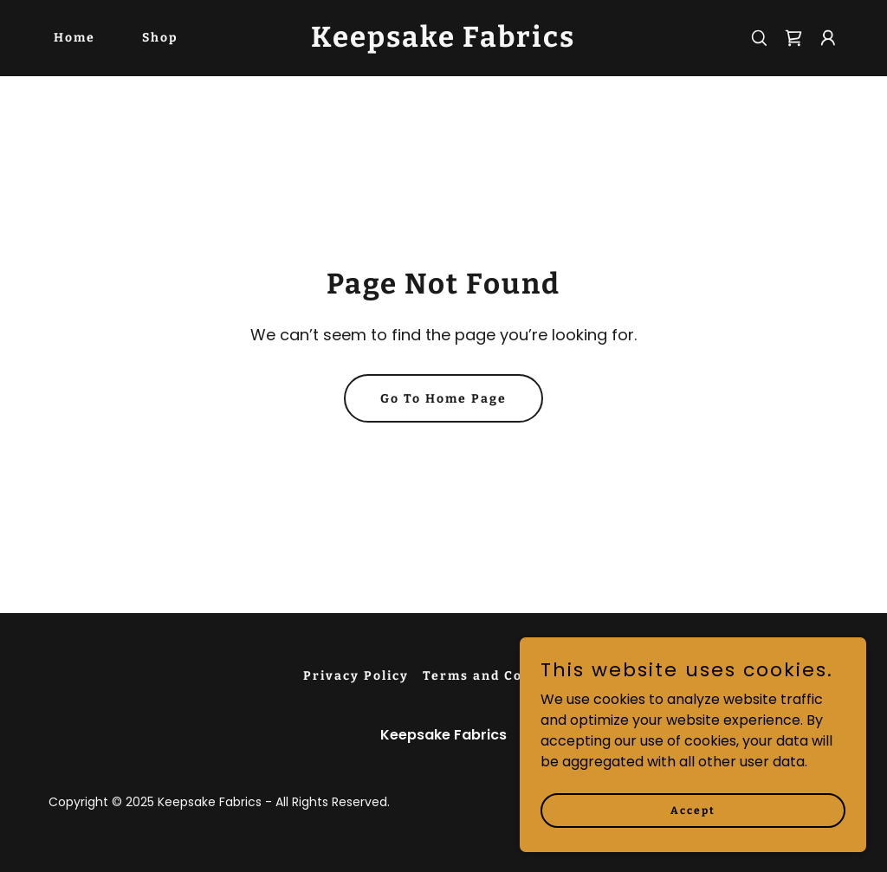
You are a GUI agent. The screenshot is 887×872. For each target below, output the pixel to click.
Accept (692, 810)
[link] (443, 42)
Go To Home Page (443, 398)
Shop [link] (160, 37)
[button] (828, 38)
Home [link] (74, 37)
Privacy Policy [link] (356, 676)
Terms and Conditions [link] (503, 676)
